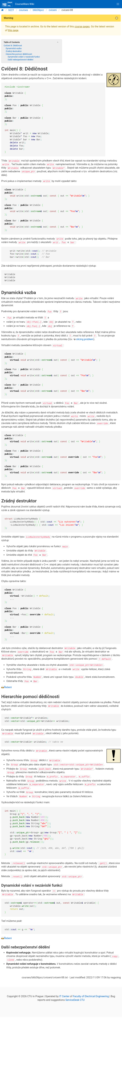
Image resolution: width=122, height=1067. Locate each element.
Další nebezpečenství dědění (20, 59)
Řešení (8, 686)
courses (23, 10)
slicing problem (84, 338)
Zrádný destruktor (14, 51)
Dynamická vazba (13, 48)
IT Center (64, 994)
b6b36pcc (38, 10)
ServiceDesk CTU (75, 998)
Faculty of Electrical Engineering (91, 994)
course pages (82, 26)
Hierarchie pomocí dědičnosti (19, 54)
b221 (11, 10)
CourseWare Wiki (18, 4)
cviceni (53, 10)
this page (13, 30)
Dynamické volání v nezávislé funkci (24, 57)
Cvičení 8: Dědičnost (13, 45)
